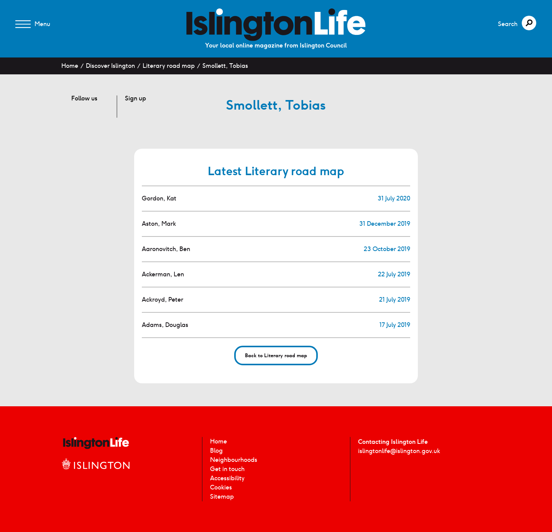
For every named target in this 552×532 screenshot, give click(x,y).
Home (69, 66)
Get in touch (227, 469)
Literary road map (169, 66)
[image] (276, 25)
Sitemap (222, 497)
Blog (216, 451)
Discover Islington (110, 66)
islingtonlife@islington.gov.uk (399, 451)
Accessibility (227, 478)
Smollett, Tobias (225, 66)
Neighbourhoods (233, 460)
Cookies (221, 487)
